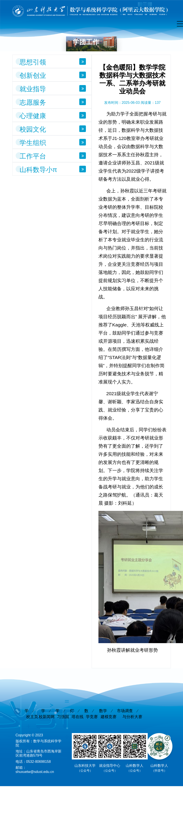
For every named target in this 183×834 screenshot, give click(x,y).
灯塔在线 (76, 714)
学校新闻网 (47, 714)
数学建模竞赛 (107, 714)
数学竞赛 (91, 714)
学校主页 (31, 714)
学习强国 (62, 714)
